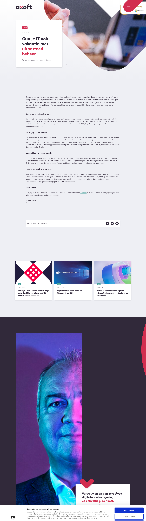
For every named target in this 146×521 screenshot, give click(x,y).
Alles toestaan (129, 495)
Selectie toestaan (129, 501)
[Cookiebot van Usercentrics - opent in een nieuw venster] (13, 517)
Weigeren (129, 508)
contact (83, 193)
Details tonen (110, 517)
